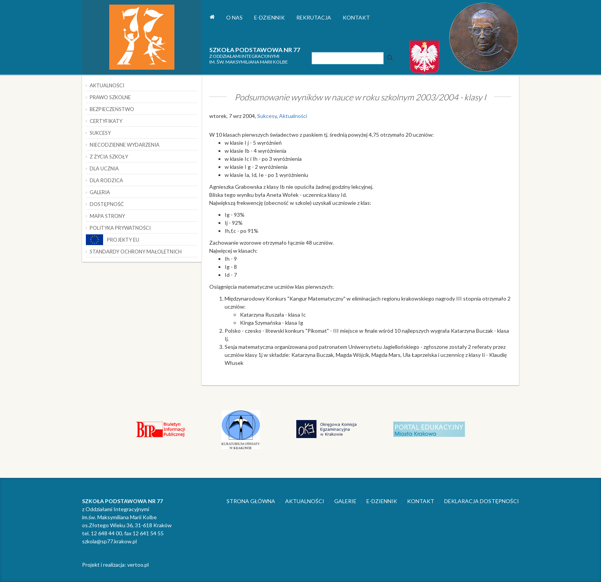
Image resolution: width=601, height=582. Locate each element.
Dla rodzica (106, 180)
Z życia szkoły (109, 157)
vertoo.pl (138, 564)
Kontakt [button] (356, 17)
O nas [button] (234, 17)
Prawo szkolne (110, 97)
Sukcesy (267, 116)
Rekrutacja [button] (313, 17)
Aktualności (293, 116)
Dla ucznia (104, 168)
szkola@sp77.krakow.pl (109, 541)
